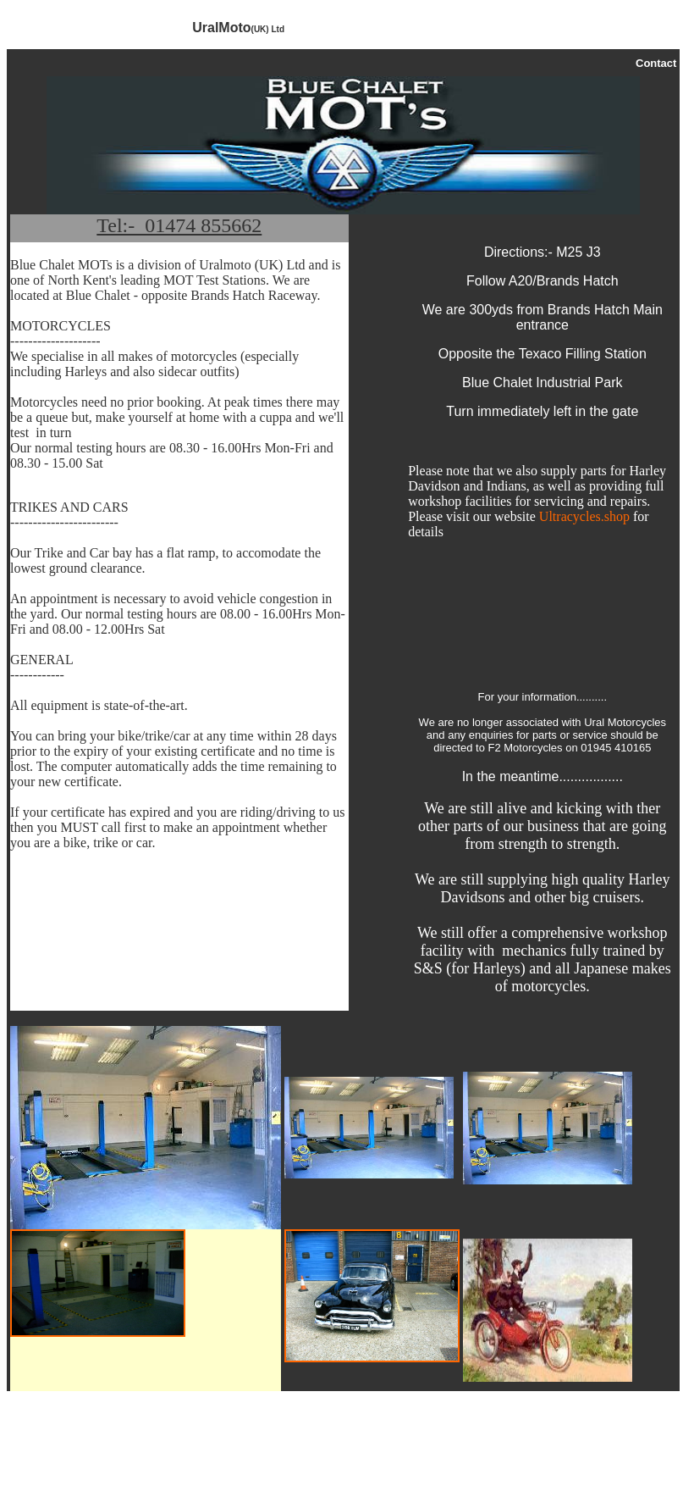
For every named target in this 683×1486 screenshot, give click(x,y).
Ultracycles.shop (584, 516)
